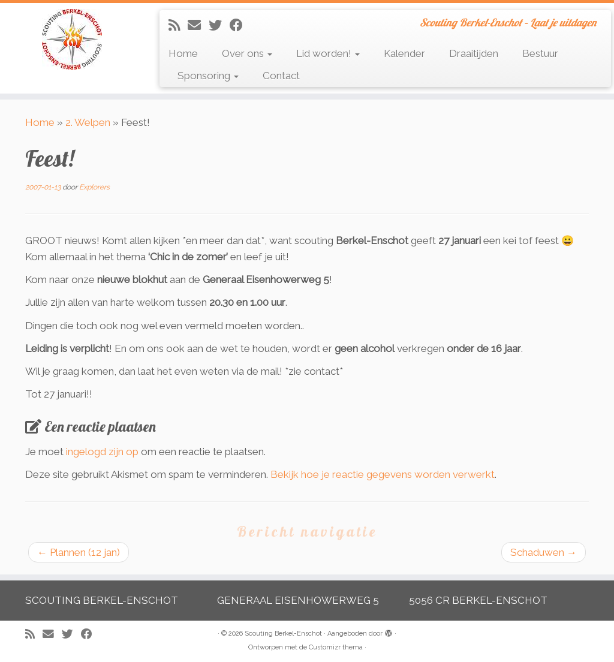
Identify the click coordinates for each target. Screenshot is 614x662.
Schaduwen (543, 552)
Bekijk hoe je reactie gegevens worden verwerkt (382, 474)
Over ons (247, 53)
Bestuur (540, 53)
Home (183, 53)
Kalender (404, 53)
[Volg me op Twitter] (219, 25)
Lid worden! (328, 53)
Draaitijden (473, 53)
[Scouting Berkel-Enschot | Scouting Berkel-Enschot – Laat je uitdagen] (72, 39)
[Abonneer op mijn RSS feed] (178, 25)
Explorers (94, 187)
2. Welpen (87, 122)
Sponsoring (208, 76)
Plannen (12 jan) (78, 552)
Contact (281, 76)
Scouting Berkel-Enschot (283, 633)
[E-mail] (198, 25)
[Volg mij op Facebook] (240, 25)
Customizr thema (336, 647)
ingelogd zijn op (102, 452)
